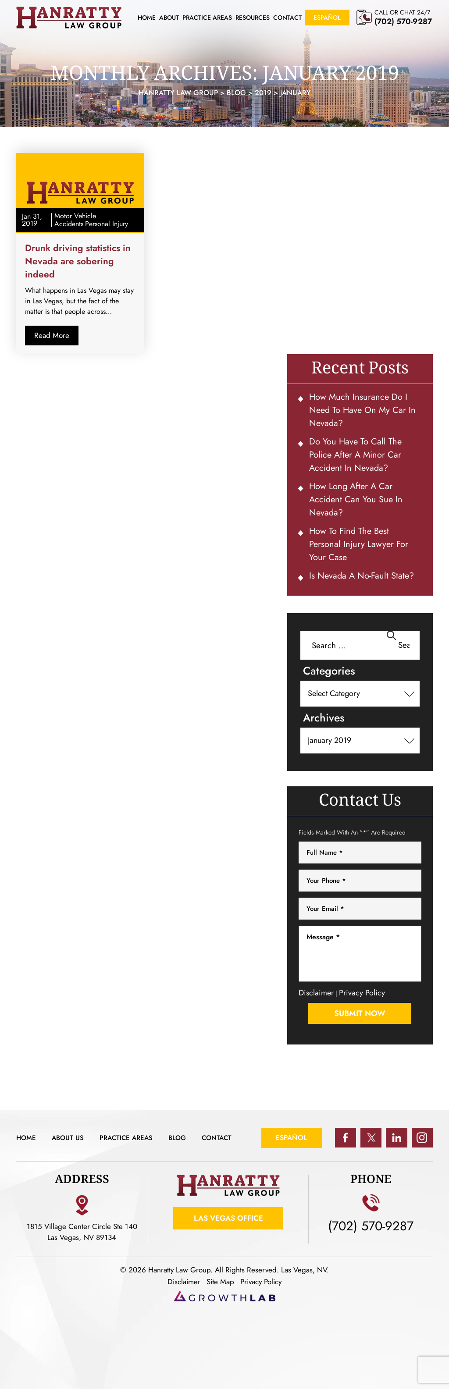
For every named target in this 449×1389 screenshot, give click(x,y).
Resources (252, 17)
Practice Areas (207, 17)
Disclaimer (316, 992)
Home (147, 17)
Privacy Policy (362, 992)
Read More (51, 335)
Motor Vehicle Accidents (75, 220)
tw (370, 1137)
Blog (184, 1138)
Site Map (220, 1282)
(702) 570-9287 (403, 21)
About (169, 17)
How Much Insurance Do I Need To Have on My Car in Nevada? (362, 410)
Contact (287, 17)
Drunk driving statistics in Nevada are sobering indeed (78, 261)
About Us (70, 1138)
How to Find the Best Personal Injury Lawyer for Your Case (358, 544)
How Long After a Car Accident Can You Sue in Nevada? (356, 499)
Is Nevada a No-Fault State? (361, 575)
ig (422, 1137)
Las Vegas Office (228, 1218)
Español (327, 17)
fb (344, 1137)
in (396, 1137)
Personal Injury (106, 224)
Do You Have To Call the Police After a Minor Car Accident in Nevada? (355, 454)
